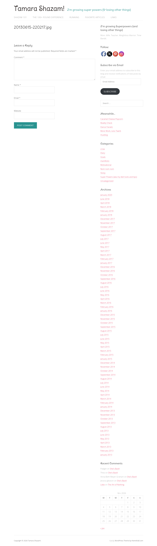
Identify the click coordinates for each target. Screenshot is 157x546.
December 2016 (107, 267)
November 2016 (107, 270)
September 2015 (107, 326)
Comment (19, 57)
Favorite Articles (95, 17)
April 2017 (105, 250)
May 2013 (104, 438)
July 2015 (104, 334)
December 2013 (107, 410)
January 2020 (106, 195)
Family (112, 540)
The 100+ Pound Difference (48, 17)
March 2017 (105, 255)
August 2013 (106, 426)
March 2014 (105, 398)
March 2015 (105, 350)
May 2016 (104, 295)
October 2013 (106, 418)
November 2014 (107, 366)
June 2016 (104, 290)
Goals (102, 157)
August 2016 (106, 282)
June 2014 (104, 386)
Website (17, 110)
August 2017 (106, 235)
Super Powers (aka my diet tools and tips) (118, 177)
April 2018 (105, 203)
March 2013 (105, 446)
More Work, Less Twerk (110, 131)
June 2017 (104, 243)
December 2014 (107, 362)
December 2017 (107, 218)
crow (102, 149)
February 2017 (106, 258)
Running (74, 17)
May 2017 (104, 247)
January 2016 (106, 310)
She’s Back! (115, 468)
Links (114, 17)
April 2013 (105, 442)
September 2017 (107, 231)
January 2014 (106, 406)
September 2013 (107, 422)
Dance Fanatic (106, 127)
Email (17, 98)
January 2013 (106, 454)
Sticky (102, 173)
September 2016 (107, 278)
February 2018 (106, 211)
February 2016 (106, 306)
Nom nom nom (107, 169)
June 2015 (104, 338)
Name (17, 85)
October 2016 (106, 275)
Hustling (104, 135)
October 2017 (106, 227)
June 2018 (104, 199)
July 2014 (104, 382)
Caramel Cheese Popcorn (111, 119)
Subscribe (110, 91)
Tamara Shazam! (39, 8)
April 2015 (105, 346)
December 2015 (107, 314)
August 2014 (106, 378)
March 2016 (105, 302)
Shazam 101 (20, 17)
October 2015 (106, 322)
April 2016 (105, 298)
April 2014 (105, 394)
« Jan (102, 528)
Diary (102, 153)
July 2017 (104, 238)
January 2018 (106, 215)
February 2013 (106, 450)
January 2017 (106, 263)
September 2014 (107, 374)
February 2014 (106, 402)
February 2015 (106, 354)
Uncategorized (106, 181)
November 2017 (107, 223)
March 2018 (105, 207)
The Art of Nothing (116, 484)
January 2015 (106, 358)
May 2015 (104, 342)
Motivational (105, 165)
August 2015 (106, 330)
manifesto (104, 161)
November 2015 (107, 318)
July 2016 (104, 286)
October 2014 (106, 370)
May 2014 (104, 390)
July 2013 (104, 430)
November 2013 (107, 414)
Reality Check (106, 123)
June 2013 (104, 434)
